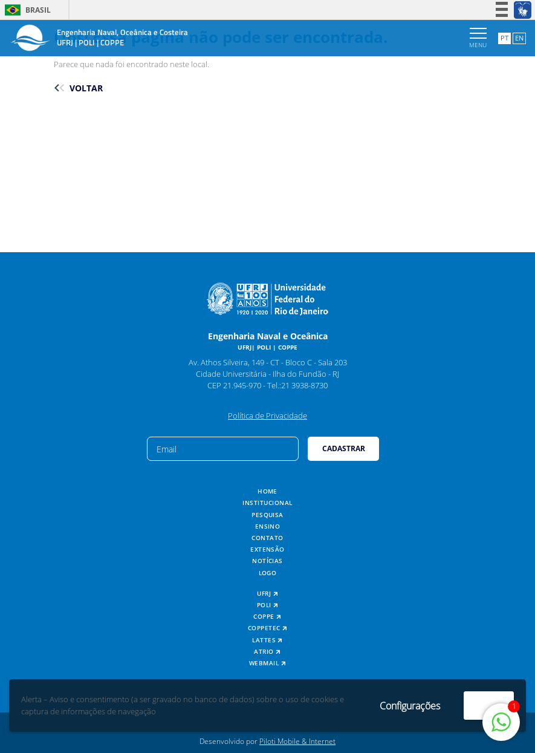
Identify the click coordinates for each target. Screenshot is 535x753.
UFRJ (267, 594)
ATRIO (267, 652)
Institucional (267, 503)
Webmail (267, 663)
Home (267, 491)
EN (519, 37)
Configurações (410, 705)
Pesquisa (267, 515)
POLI (268, 605)
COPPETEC (268, 628)
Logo (268, 573)
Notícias (267, 561)
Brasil (25, 10)
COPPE (267, 617)
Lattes (267, 640)
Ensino (267, 526)
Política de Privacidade (267, 415)
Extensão (267, 549)
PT (504, 37)
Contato (267, 538)
